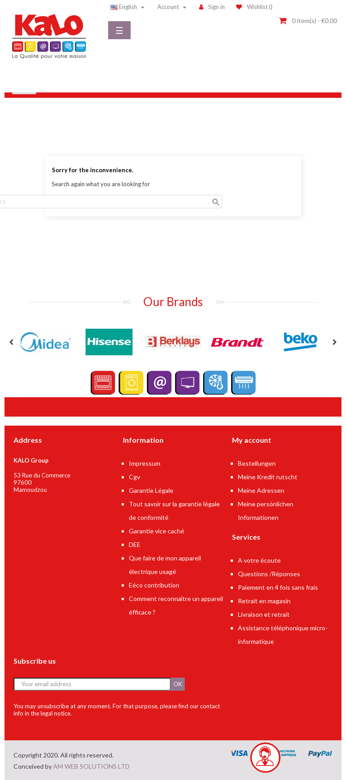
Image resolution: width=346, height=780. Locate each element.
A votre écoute (259, 560)
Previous (11, 342)
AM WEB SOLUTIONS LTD (91, 766)
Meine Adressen (261, 490)
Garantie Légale (151, 490)
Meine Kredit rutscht (267, 477)
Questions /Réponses (269, 574)
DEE (135, 544)
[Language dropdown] (128, 7)
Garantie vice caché (156, 531)
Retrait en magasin (264, 601)
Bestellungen (257, 463)
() (254, 6)
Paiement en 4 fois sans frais (278, 587)
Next (334, 342)
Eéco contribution (154, 585)
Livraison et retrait (264, 614)
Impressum (144, 463)
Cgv (134, 477)
